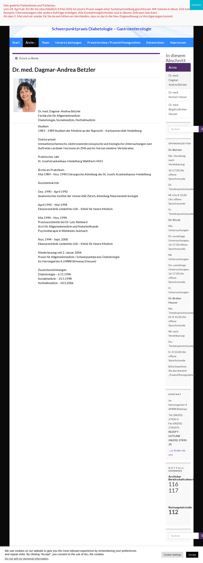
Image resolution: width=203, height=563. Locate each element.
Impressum (178, 42)
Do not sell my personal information (26, 558)
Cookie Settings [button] (172, 554)
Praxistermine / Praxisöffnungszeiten (113, 42)
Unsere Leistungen (68, 42)
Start (16, 42)
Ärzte (31, 42)
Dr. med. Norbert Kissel (177, 95)
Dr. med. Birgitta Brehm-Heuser (178, 109)
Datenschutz (155, 42)
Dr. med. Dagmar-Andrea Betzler (178, 80)
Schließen (196, 4)
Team (45, 42)
